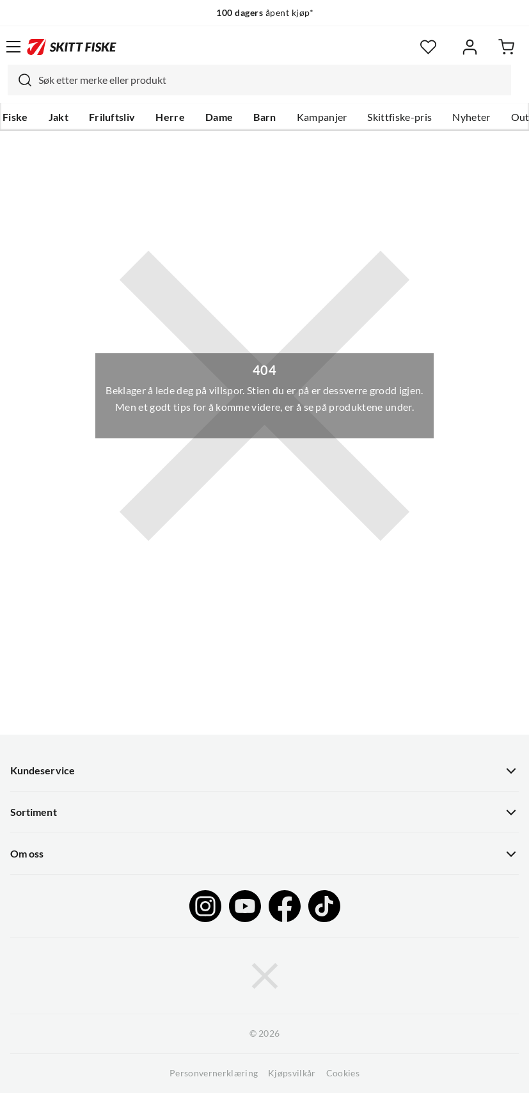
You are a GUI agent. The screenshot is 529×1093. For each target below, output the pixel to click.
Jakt (58, 117)
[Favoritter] (428, 47)
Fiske (15, 117)
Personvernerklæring (214, 1073)
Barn (264, 117)
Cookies (342, 1073)
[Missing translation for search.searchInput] (20, 80)
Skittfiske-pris (399, 117)
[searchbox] (271, 80)
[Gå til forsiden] (71, 46)
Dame (219, 117)
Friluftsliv (112, 117)
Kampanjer (322, 117)
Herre (170, 117)
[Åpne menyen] (13, 47)
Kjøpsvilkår (292, 1073)
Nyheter (471, 117)
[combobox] (259, 80)
